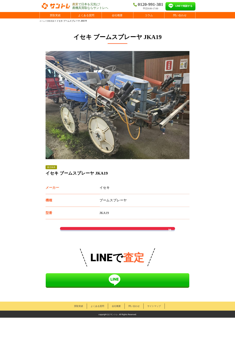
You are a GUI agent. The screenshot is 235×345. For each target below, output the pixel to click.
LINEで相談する (183, 6)
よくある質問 (86, 15)
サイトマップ (155, 333)
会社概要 (117, 15)
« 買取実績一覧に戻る (117, 251)
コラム (149, 15)
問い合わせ (180, 15)
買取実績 (55, 15)
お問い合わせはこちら (117, 233)
